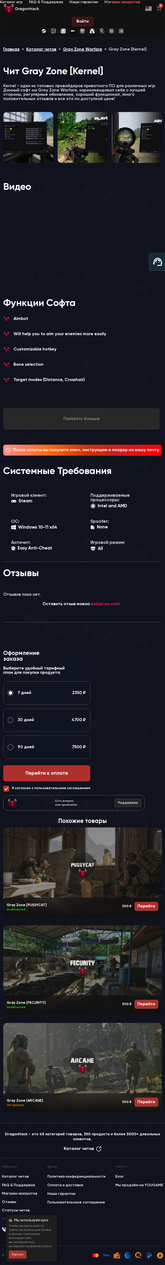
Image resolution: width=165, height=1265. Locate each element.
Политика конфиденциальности (76, 1177)
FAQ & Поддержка (46, 2)
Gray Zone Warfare (82, 49)
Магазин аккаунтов (122, 2)
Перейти (146, 906)
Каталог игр (11, 2)
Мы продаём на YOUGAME (139, 1185)
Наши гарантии (83, 2)
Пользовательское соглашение (76, 1202)
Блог (119, 1177)
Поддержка (128, 803)
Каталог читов (41, 49)
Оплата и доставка (65, 1185)
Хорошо (17, 1254)
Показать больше (81, 419)
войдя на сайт (106, 604)
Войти (82, 21)
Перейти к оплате (47, 773)
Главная (11, 49)
